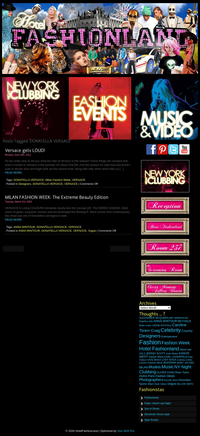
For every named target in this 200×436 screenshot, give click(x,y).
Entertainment (169, 336)
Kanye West (156, 356)
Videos (163, 384)
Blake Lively (145, 325)
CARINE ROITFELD (162, 325)
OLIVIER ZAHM (165, 372)
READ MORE (13, 172)
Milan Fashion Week (58, 179)
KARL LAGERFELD (176, 356)
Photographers (151, 380)
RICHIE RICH (171, 380)
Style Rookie (151, 420)
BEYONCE (184, 321)
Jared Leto (185, 349)
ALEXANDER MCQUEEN (153, 317)
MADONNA (169, 362)
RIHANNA (185, 380)
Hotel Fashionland (159, 348)
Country (186, 330)
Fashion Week (175, 342)
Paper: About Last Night (157, 403)
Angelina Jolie (146, 321)
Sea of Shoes (151, 408)
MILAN (143, 367)
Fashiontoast (151, 397)
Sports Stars (146, 383)
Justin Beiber (172, 353)
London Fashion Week (151, 362)
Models (155, 367)
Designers (25, 183)
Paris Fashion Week (161, 376)
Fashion (150, 342)
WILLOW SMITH (185, 384)
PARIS (143, 376)
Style (157, 384)
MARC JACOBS (185, 362)
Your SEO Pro (125, 430)
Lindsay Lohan (184, 360)
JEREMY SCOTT (155, 353)
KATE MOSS (154, 360)
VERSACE (78, 179)
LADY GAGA (169, 359)
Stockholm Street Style (157, 414)
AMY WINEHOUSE (178, 318)
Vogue (92, 230)
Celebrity (171, 330)
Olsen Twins (182, 372)
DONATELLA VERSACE (29, 179)
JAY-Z (142, 353)
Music (167, 366)
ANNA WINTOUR (24, 227)
